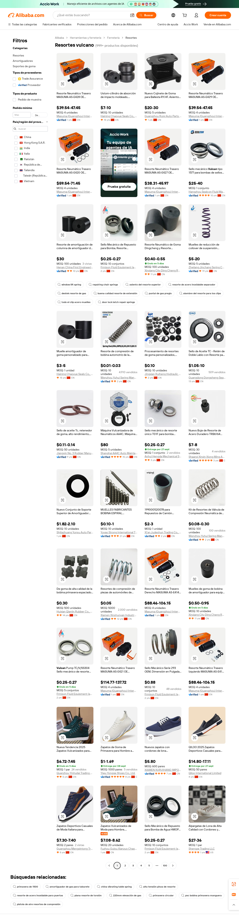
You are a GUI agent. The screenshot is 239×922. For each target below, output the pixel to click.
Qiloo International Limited (205, 773)
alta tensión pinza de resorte (157, 886)
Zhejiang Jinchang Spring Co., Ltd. (207, 267)
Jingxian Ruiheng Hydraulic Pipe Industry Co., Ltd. (163, 374)
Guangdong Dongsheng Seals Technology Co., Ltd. (207, 377)
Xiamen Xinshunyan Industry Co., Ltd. (119, 615)
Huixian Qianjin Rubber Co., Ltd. (75, 611)
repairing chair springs (103, 284)
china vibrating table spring (114, 886)
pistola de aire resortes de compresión (36, 904)
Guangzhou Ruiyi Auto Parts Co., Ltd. (163, 116)
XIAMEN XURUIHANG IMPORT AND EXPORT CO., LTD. (163, 769)
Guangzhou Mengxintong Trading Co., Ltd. (75, 848)
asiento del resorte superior (143, 284)
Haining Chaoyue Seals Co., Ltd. (119, 116)
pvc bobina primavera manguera (201, 895)
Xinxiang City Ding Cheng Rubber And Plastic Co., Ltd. (163, 270)
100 (165, 865)
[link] (234, 884)
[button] (132, 15)
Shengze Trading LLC (202, 848)
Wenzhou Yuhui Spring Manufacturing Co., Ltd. (119, 377)
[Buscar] (146, 15)
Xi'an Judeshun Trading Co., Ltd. (163, 532)
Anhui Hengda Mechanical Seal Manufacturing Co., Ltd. (163, 456)
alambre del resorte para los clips (200, 293)
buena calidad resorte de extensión (115, 293)
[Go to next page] (172, 865)
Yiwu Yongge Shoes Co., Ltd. (118, 773)
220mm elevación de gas (125, 895)
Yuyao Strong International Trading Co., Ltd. (119, 532)
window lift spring (69, 284)
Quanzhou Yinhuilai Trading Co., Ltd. (75, 773)
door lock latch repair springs (116, 302)
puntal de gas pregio (158, 293)
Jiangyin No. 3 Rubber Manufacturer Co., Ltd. (75, 453)
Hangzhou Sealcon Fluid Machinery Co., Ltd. (207, 191)
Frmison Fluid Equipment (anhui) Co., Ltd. (119, 267)
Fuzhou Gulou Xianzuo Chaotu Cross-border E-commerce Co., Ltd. (119, 848)
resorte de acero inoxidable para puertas (38, 895)
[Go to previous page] (109, 865)
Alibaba (59, 37)
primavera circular (161, 895)
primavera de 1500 (25, 886)
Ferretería (113, 37)
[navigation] (30, 452)
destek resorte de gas (72, 293)
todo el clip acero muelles (74, 302)
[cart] (185, 15)
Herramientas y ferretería (85, 37)
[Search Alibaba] (92, 15)
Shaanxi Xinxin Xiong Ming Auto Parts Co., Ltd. (207, 456)
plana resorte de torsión (86, 895)
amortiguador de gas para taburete (67, 886)
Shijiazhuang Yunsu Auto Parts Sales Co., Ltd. (75, 532)
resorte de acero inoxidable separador (191, 284)
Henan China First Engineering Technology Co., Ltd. (75, 267)
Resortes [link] (131, 37)
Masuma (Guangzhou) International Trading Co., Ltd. (75, 116)
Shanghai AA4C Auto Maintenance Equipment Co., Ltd (119, 453)
